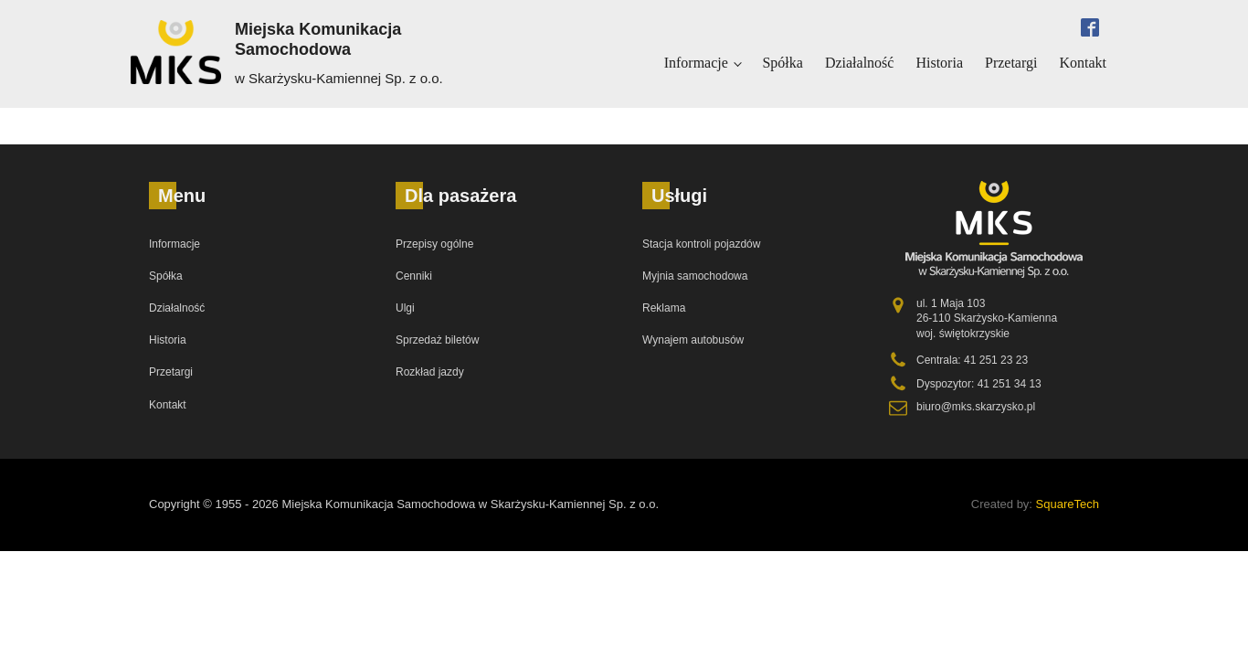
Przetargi (1011, 62)
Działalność (859, 62)
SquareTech (1067, 504)
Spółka (782, 62)
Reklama (663, 308)
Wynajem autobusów (693, 340)
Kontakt (1082, 62)
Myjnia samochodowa (694, 276)
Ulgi (405, 308)
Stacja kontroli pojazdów (701, 244)
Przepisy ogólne (434, 244)
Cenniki (414, 276)
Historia (939, 62)
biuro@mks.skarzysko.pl (975, 406)
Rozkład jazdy (430, 372)
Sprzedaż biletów (437, 340)
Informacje (696, 62)
